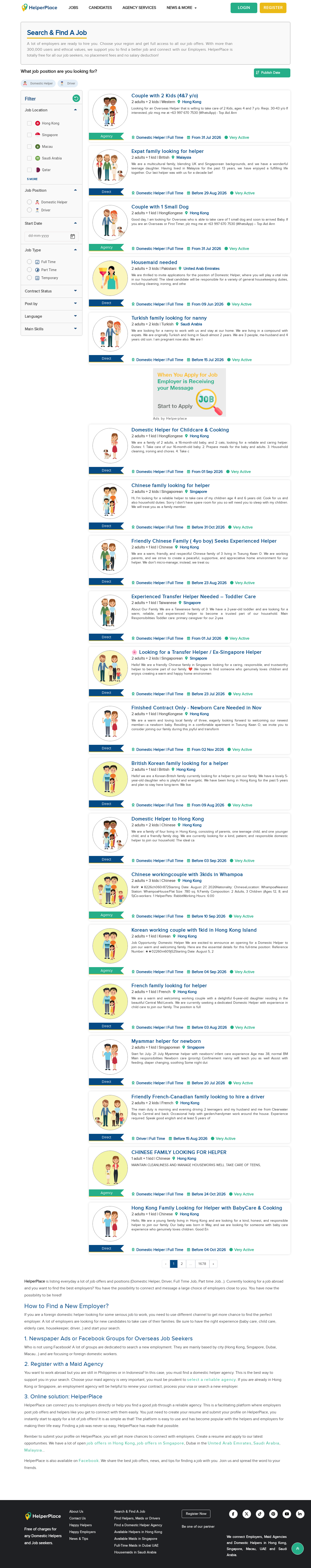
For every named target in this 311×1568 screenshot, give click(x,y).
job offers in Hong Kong (111, 1443)
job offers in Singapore (160, 1443)
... (190, 1264)
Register (273, 8)
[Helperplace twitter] (246, 1514)
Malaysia (33, 1450)
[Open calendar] (72, 236)
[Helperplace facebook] (233, 1514)
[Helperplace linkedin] (300, 1514)
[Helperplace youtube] (287, 1514)
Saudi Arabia (266, 1443)
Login (244, 8)
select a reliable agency (211, 1379)
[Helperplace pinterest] (273, 1514)
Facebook (89, 1460)
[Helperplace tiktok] (260, 1514)
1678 (202, 1264)
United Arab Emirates (229, 1443)
